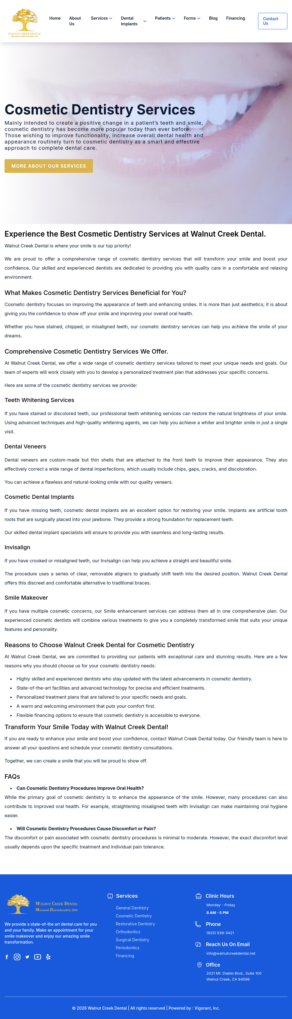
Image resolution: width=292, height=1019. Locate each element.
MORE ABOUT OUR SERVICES (48, 166)
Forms (190, 18)
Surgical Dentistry (132, 939)
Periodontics (127, 947)
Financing (235, 18)
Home (55, 18)
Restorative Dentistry (135, 923)
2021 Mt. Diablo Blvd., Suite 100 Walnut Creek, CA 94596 (233, 976)
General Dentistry (132, 907)
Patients (163, 18)
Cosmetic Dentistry (134, 915)
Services (99, 18)
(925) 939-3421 (220, 932)
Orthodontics (128, 931)
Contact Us (270, 21)
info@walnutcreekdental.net (231, 953)
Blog (213, 18)
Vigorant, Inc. (207, 1008)
